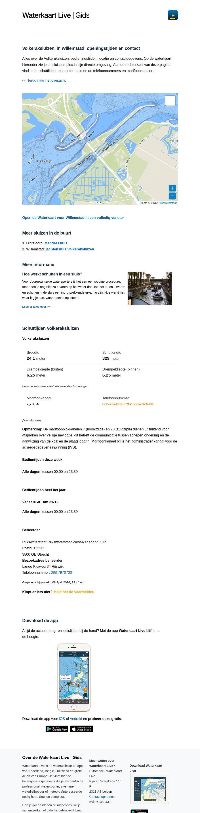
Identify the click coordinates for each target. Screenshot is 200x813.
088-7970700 (61, 572)
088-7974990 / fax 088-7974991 (128, 404)
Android (76, 719)
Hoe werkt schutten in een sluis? (52, 274)
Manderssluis (55, 243)
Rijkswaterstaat (167, 203)
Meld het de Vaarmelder (73, 592)
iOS (62, 719)
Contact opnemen (102, 796)
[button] (170, 101)
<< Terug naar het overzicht (44, 80)
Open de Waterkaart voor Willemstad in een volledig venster (73, 218)
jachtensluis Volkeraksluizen (70, 249)
